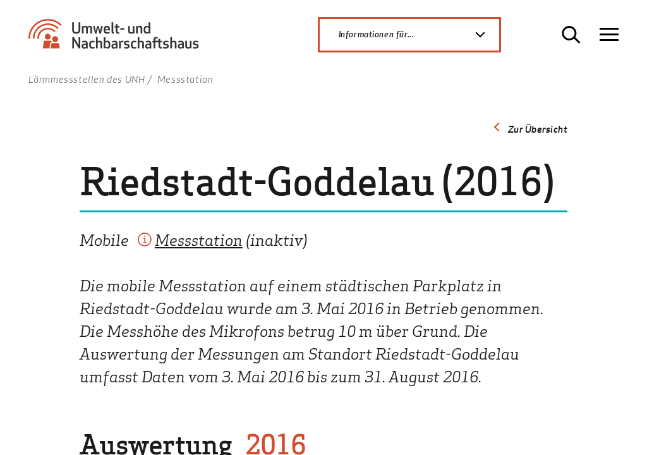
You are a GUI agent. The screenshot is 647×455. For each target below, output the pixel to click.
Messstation (199, 239)
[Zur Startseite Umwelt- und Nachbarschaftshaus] (118, 39)
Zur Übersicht (538, 129)
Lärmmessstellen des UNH (86, 79)
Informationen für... (419, 34)
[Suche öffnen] (571, 35)
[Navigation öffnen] (609, 34)
